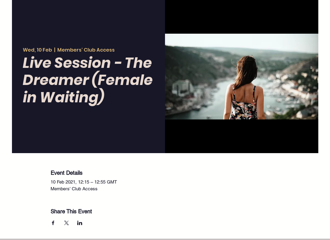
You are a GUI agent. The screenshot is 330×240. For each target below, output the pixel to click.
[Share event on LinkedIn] (79, 223)
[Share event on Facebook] (53, 223)
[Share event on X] (66, 223)
